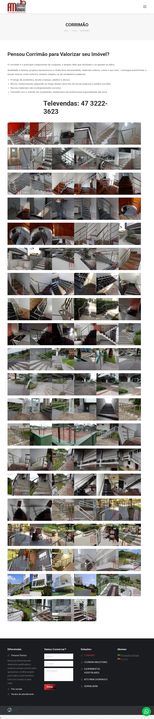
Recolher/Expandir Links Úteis (0, 717)
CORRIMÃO (89, 655)
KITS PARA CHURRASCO (96, 679)
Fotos (74, 31)
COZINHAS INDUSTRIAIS (95, 662)
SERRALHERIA (91, 686)
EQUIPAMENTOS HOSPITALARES (92, 671)
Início (66, 31)
